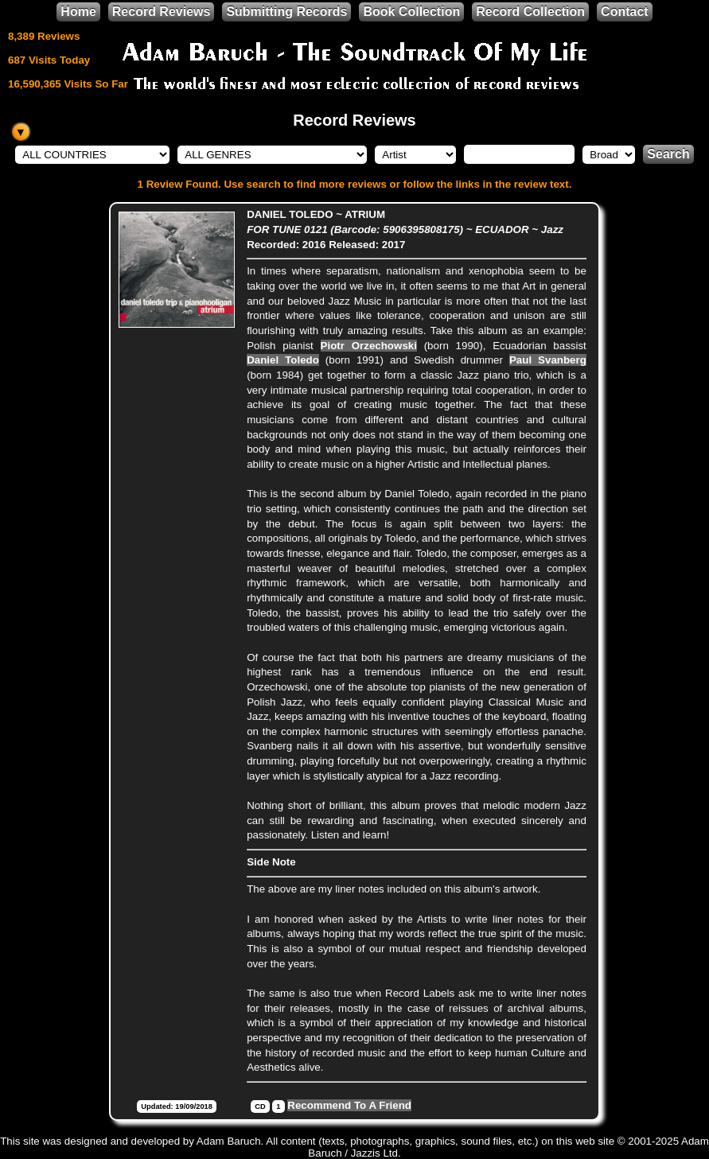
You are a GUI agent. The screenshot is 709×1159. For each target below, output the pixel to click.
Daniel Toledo (283, 360)
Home (77, 11)
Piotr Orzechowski (369, 346)
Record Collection (530, 11)
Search (668, 154)
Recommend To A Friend (349, 1105)
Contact (625, 11)
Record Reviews (161, 11)
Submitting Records (286, 11)
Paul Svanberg (547, 360)
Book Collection (411, 11)
